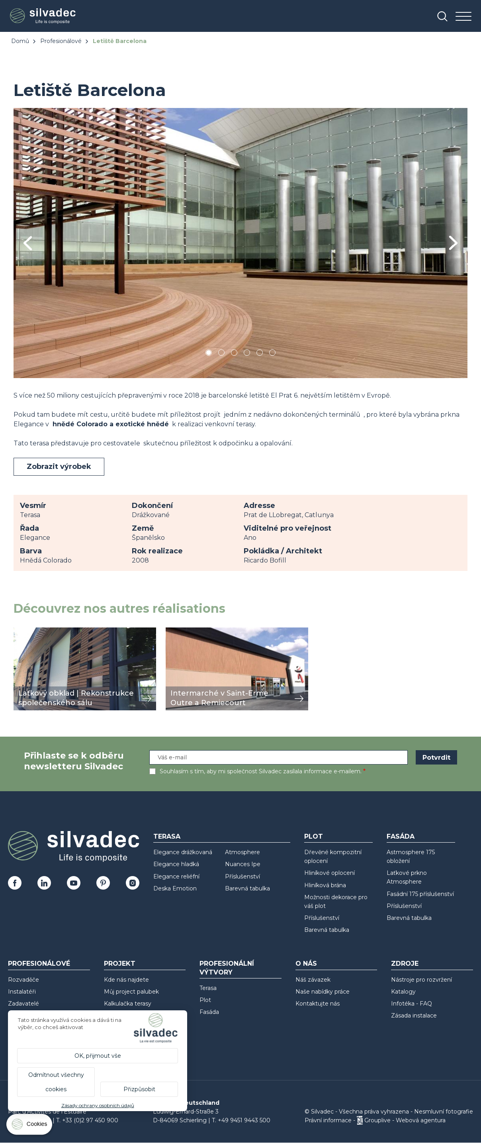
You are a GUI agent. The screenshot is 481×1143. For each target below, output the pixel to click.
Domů (20, 41)
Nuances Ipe (242, 864)
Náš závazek (312, 979)
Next (453, 243)
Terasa (166, 836)
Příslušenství (242, 876)
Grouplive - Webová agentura (405, 1120)
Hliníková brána (325, 885)
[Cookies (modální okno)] (30, 1126)
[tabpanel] (240, 243)
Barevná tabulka (247, 888)
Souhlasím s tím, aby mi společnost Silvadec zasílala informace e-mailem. (261, 771)
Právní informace (328, 1120)
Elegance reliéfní (176, 876)
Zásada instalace (414, 1015)
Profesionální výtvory (226, 968)
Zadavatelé (23, 1003)
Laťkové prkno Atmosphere (407, 877)
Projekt (119, 963)
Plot (313, 836)
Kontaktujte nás (317, 1003)
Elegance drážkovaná (182, 852)
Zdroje (404, 963)
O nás (306, 963)
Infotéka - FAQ (411, 1003)
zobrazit (26, 631)
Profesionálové (61, 41)
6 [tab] (272, 354)
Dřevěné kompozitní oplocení (333, 857)
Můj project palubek (131, 991)
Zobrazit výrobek (59, 466)
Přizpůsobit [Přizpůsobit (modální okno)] (139, 1089)
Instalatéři (22, 991)
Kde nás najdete (126, 979)
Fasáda (401, 836)
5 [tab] (260, 354)
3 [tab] (234, 354)
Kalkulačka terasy (127, 1003)
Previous (27, 243)
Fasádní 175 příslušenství (420, 894)
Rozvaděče (23, 979)
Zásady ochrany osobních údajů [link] (97, 1105)
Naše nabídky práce (322, 991)
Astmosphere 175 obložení (411, 857)
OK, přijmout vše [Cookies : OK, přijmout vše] (97, 1055)
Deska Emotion (175, 888)
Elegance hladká (176, 864)
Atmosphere (242, 852)
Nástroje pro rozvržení (421, 979)
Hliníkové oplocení (329, 872)
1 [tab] (208, 354)
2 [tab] (221, 354)
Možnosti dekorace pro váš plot (336, 902)
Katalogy (403, 991)
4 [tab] (247, 354)
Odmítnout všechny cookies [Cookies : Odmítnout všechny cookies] (56, 1082)
